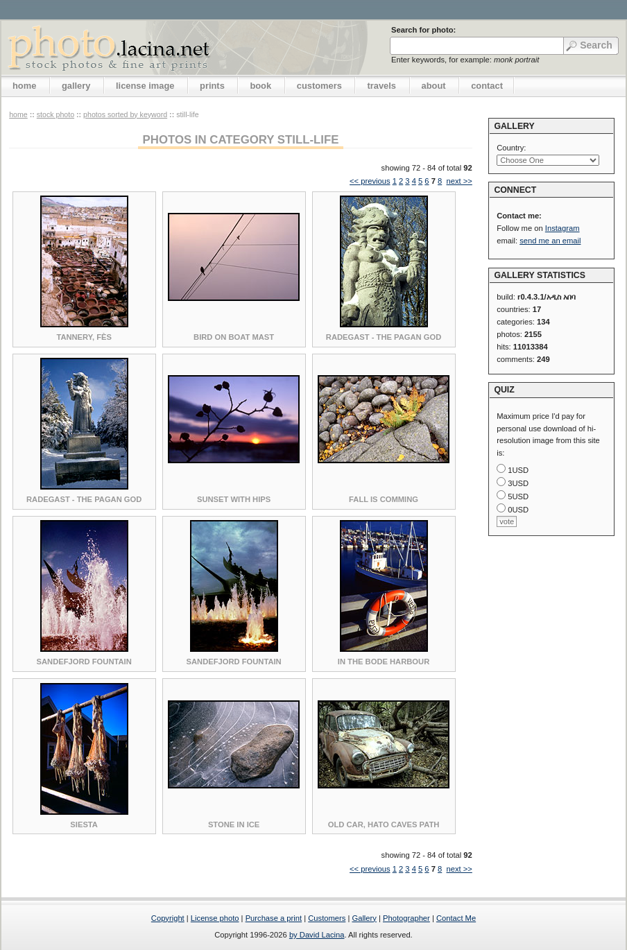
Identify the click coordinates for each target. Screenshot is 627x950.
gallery (76, 85)
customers (319, 85)
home (24, 85)
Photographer (406, 918)
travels (381, 85)
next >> (459, 181)
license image (145, 85)
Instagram (562, 228)
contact (487, 85)
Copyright (167, 918)
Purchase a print (274, 918)
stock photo (55, 114)
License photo (215, 918)
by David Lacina (317, 935)
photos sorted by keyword (125, 114)
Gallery (364, 918)
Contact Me (456, 918)
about (434, 85)
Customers (326, 918)
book (260, 85)
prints (212, 85)
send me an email (550, 240)
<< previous (370, 181)
